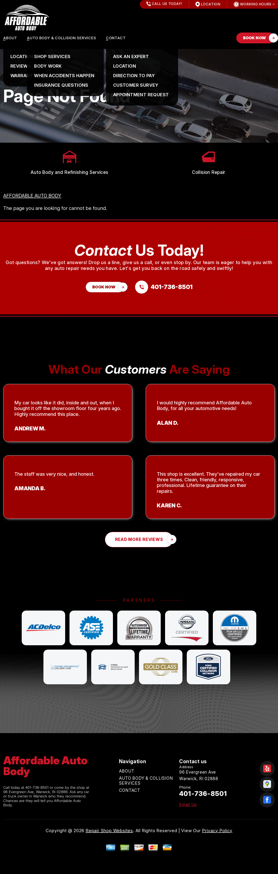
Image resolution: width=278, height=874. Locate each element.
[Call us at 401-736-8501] (163, 287)
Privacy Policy (217, 830)
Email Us (188, 805)
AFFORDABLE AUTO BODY (32, 195)
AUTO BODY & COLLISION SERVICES (61, 38)
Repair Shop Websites (109, 830)
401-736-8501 (37, 787)
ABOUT (10, 38)
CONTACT (116, 38)
